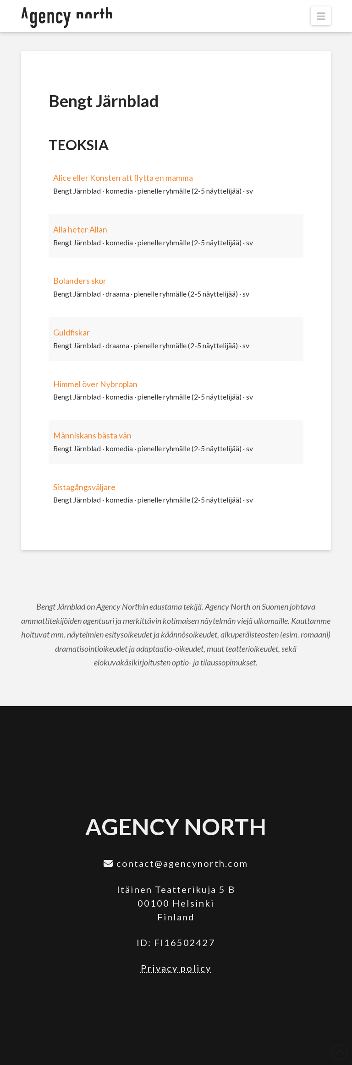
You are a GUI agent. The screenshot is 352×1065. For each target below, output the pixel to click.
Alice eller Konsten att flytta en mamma (123, 178)
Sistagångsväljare (84, 487)
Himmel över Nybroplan (95, 384)
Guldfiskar (71, 332)
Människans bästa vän (92, 435)
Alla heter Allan (80, 229)
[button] (321, 15)
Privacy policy (176, 967)
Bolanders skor (79, 281)
